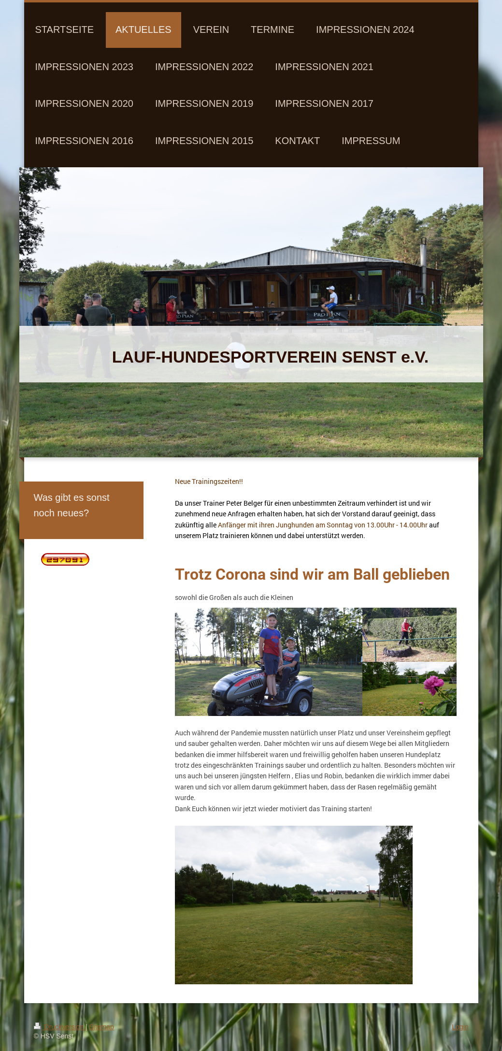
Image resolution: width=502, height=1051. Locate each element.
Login (460, 1027)
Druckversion (60, 1027)
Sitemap (101, 1027)
